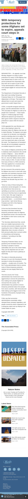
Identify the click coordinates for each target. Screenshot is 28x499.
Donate (23, 2)
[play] (2, 496)
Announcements (7, 486)
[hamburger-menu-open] (2, 2)
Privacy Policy (6, 488)
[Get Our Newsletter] (14, 354)
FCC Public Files (7, 487)
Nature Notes (14, 389)
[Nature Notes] (14, 378)
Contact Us (5, 485)
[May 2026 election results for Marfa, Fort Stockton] (6, 439)
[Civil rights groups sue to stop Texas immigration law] (6, 430)
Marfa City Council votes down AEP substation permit (18, 419)
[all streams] (26, 496)
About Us (5, 483)
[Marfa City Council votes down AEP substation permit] (6, 420)
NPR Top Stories (11, 315)
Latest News (6, 403)
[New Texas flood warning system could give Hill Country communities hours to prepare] (6, 409)
